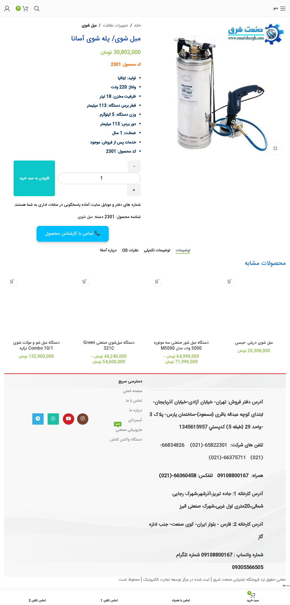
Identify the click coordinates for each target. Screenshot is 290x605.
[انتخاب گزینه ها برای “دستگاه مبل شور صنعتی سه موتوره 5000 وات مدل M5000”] (157, 282)
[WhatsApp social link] (53, 419)
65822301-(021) (208, 445)
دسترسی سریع (130, 381)
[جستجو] (36, 8)
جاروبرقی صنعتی (128, 429)
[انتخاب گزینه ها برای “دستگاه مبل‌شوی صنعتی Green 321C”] (84, 282)
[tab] (183, 250)
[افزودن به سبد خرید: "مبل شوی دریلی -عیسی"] (229, 282)
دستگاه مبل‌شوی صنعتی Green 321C (109, 345)
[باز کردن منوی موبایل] (279, 8)
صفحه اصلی (132, 391)
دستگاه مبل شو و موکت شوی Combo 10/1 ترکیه (36, 345)
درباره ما (135, 410)
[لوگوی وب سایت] (145, 8)
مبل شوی (89, 26)
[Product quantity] (99, 178)
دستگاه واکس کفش (126, 439)
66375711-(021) (227, 458)
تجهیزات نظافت (115, 26)
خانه (137, 26)
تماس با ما (134, 400)
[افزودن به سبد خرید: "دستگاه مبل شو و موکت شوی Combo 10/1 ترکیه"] (12, 282)
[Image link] (60, 392)
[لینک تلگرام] (38, 419)
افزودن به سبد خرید (34, 178)
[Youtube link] (68, 419)
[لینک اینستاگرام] (82, 419)
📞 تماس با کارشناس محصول (72, 234)
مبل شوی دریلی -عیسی (254, 342)
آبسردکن (135, 420)
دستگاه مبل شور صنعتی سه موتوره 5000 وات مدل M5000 (181, 345)
